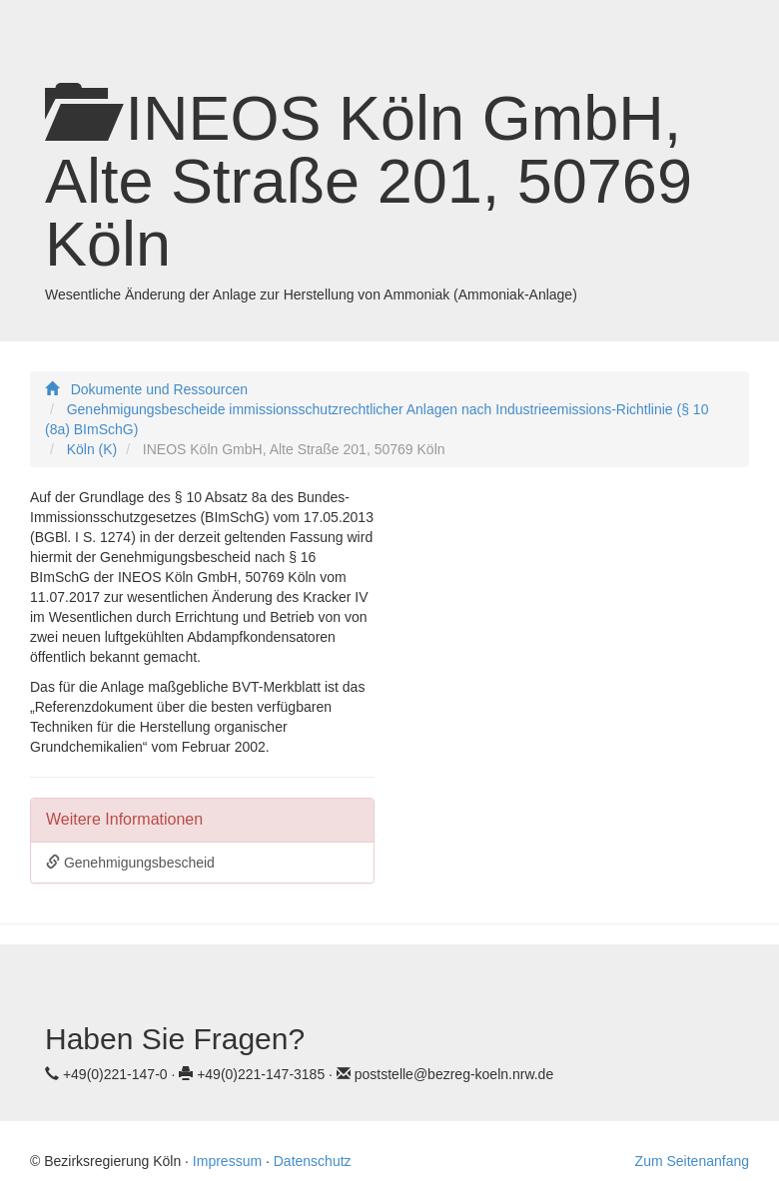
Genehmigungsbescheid (130, 863)
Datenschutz (313, 1161)
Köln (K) (92, 449)
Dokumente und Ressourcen (159, 389)
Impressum (227, 1161)
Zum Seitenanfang (692, 1161)
